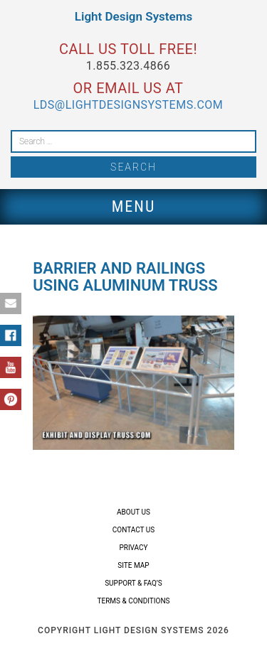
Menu (134, 206)
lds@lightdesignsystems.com (128, 105)
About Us (133, 512)
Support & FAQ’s (133, 583)
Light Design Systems (133, 16)
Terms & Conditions (134, 601)
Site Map (133, 565)
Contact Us (133, 530)
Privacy (133, 548)
